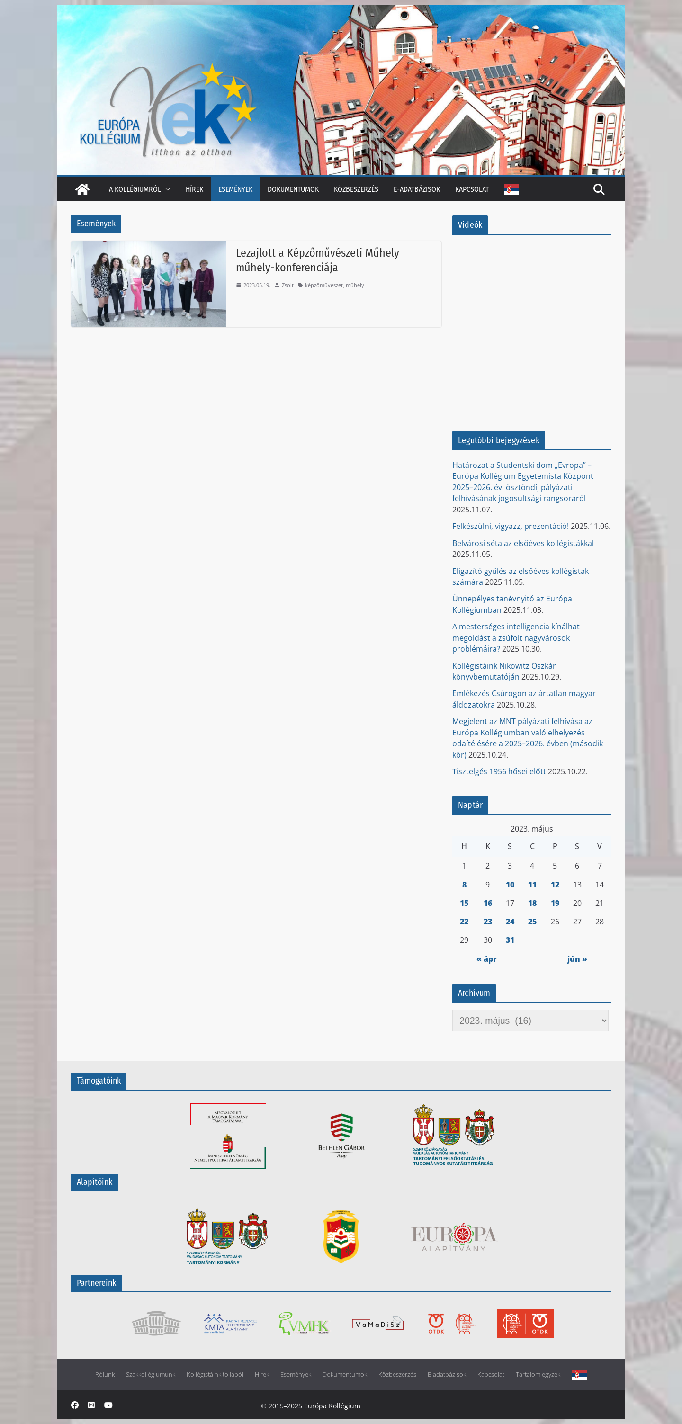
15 (464, 903)
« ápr (486, 959)
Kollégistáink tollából (215, 1374)
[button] (165, 189)
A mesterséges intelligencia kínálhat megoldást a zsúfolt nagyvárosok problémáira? (516, 637)
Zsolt (288, 284)
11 (532, 884)
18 (532, 903)
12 (555, 884)
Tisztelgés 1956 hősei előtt (499, 771)
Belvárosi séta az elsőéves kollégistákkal (523, 543)
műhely (355, 284)
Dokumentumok (293, 189)
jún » (577, 959)
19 (555, 903)
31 (510, 940)
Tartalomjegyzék (538, 1374)
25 (532, 921)
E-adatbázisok (417, 189)
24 (510, 921)
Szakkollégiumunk (150, 1374)
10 (510, 884)
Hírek (194, 189)
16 (488, 903)
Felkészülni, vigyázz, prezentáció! (510, 526)
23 (488, 921)
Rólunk (105, 1374)
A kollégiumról (135, 189)
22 (464, 921)
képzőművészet (324, 284)
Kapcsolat (472, 189)
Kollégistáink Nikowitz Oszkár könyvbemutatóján (504, 671)
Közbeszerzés (356, 189)
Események (235, 189)
